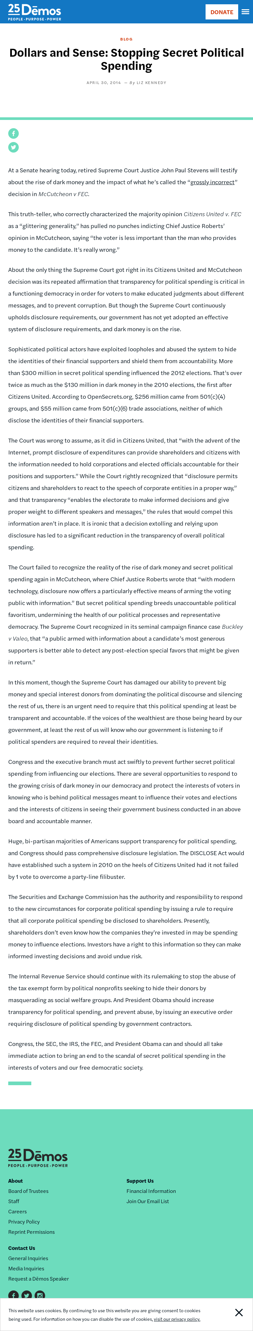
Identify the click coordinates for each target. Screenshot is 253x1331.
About (15, 1180)
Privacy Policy (24, 1221)
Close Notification (228, 1314)
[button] (13, 133)
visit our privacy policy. (177, 1319)
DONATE (222, 12)
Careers (17, 1211)
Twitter (26, 1295)
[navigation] (246, 12)
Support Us (140, 1180)
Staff (13, 1201)
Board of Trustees (28, 1191)
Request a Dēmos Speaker (38, 1278)
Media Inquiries (26, 1268)
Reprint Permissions (31, 1231)
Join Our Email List (147, 1201)
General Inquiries (28, 1258)
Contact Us (21, 1248)
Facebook (13, 1295)
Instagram (40, 1295)
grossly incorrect (212, 182)
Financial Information (151, 1191)
